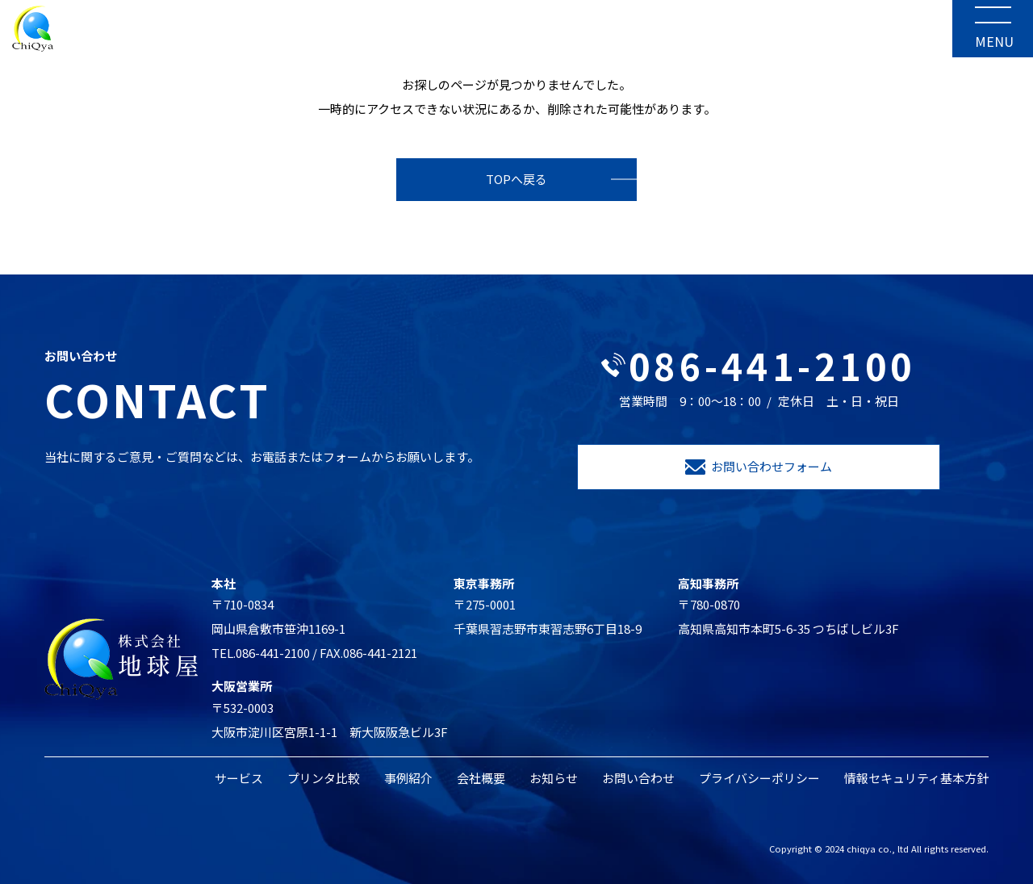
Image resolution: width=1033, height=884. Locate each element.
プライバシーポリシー (759, 777)
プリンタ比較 (323, 777)
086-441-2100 (758, 365)
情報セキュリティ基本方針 (916, 777)
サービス (239, 777)
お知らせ (553, 777)
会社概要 (481, 777)
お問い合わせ (638, 777)
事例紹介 (408, 777)
